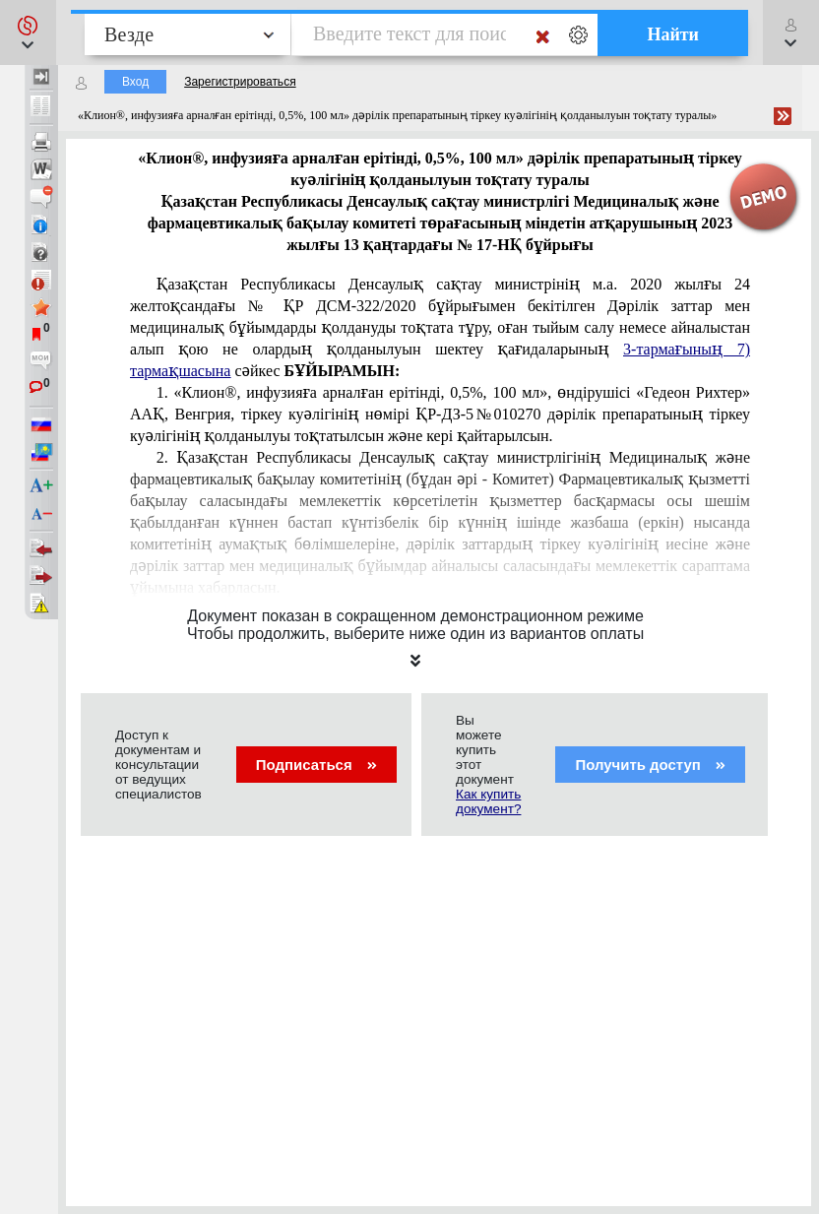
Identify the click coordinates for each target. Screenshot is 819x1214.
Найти (673, 34)
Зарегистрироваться (239, 82)
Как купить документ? (488, 801)
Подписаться (316, 764)
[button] (28, 32)
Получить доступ (650, 764)
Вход (135, 82)
